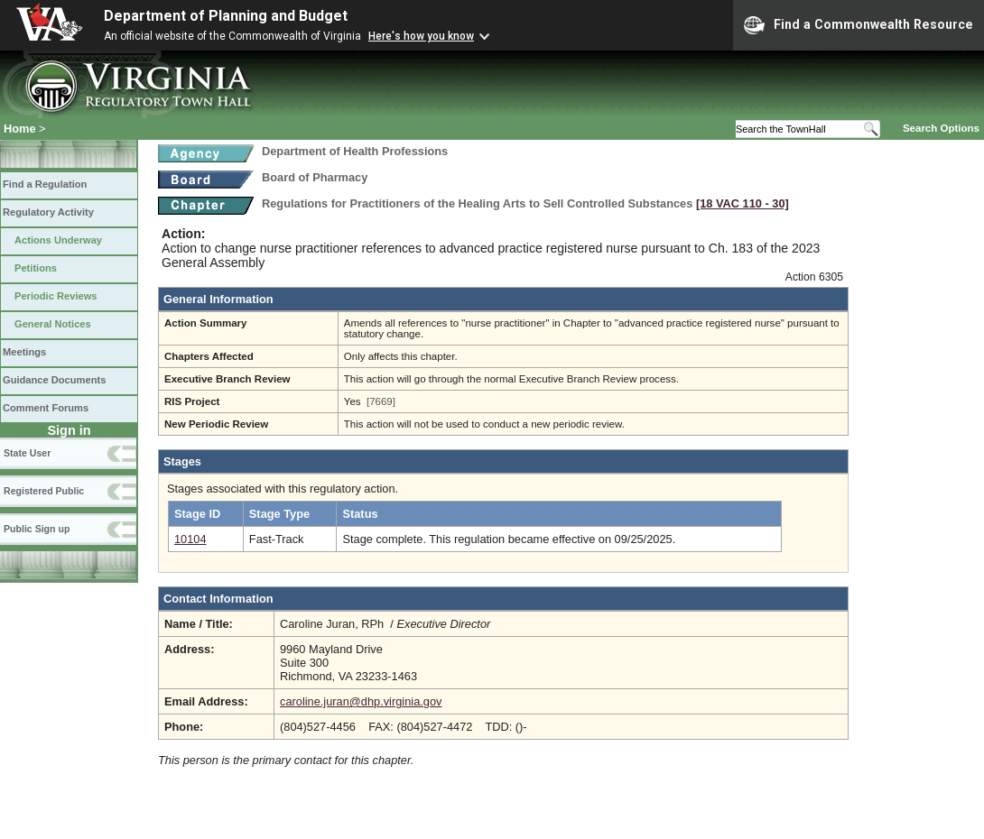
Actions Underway (58, 240)
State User (27, 452)
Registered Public (44, 490)
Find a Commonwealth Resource (858, 25)
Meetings (24, 351)
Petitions (35, 268)
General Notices (52, 323)
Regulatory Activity (48, 212)
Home (20, 128)
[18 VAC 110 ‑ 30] (742, 203)
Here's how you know (421, 36)
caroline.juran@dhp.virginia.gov (360, 701)
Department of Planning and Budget (226, 15)
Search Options (941, 128)
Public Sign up (37, 528)
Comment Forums (45, 407)
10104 (190, 539)
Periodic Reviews (55, 295)
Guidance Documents (54, 379)
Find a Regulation (45, 184)
